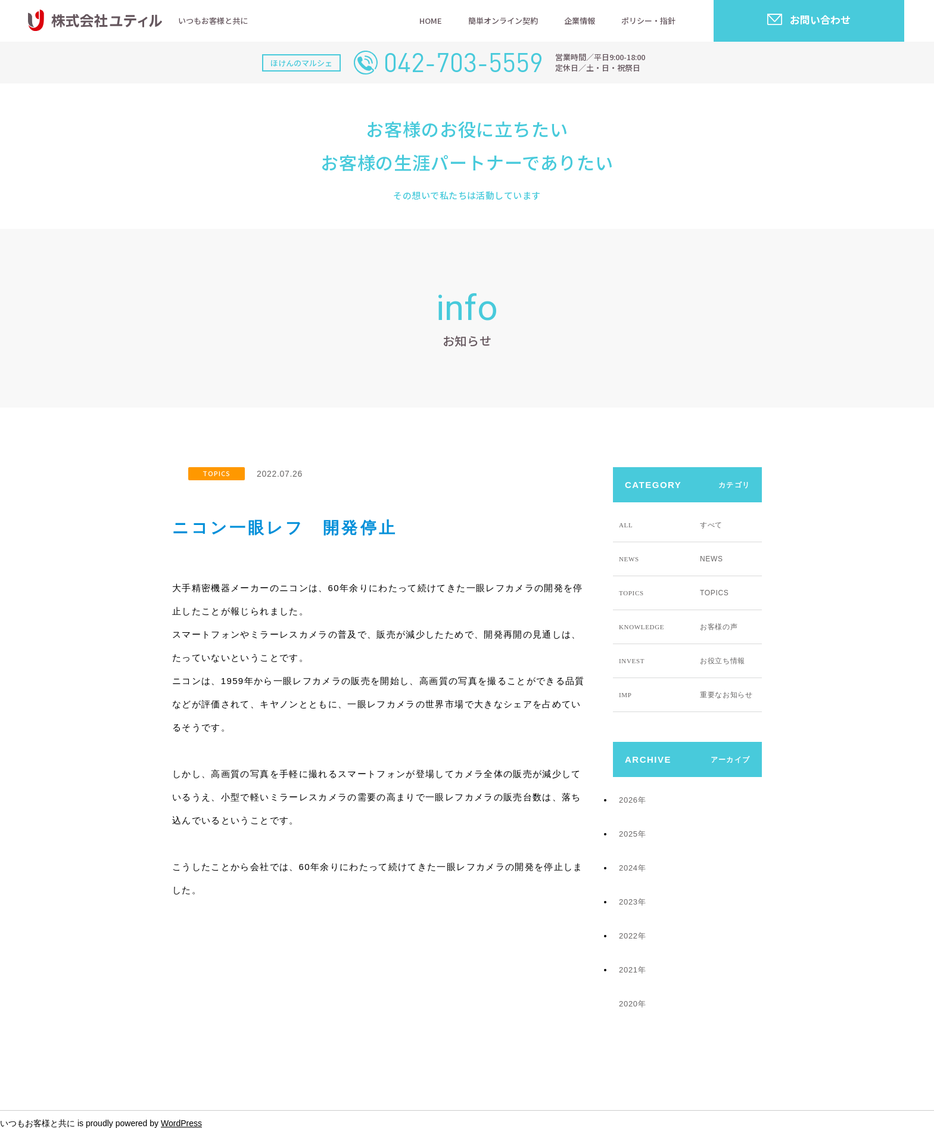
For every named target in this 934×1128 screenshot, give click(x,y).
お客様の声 (678, 627)
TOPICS (217, 473)
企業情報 (579, 20)
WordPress (181, 1123)
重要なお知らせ (686, 695)
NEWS (671, 559)
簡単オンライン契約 (503, 20)
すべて (671, 525)
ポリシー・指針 (648, 20)
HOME (430, 20)
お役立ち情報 (682, 661)
